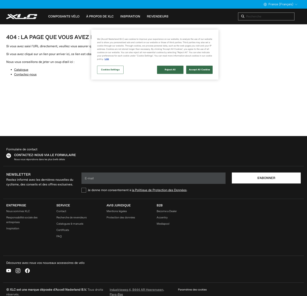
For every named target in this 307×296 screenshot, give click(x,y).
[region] (155, 55)
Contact (61, 211)
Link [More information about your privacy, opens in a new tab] (107, 59)
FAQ (59, 236)
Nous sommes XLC (18, 211)
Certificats (62, 230)
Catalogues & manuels (69, 223)
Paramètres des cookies (192, 289)
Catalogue (21, 70)
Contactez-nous (25, 74)
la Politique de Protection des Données (159, 190)
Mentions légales (117, 211)
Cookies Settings (110, 69)
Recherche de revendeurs (71, 217)
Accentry (162, 217)
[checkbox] (153, 190)
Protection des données (121, 217)
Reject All (170, 69)
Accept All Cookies (199, 69)
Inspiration (12, 228)
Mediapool (163, 223)
